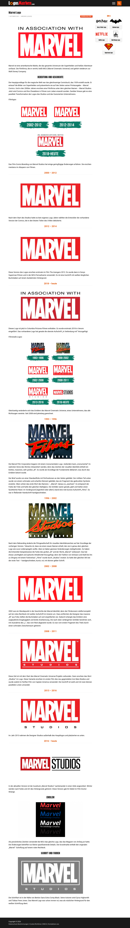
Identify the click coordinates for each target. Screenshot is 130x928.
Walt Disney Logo (115, 40)
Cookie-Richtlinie (35, 924)
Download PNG (86, 16)
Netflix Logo (102, 40)
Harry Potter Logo (101, 27)
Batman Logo (115, 27)
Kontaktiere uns (53, 924)
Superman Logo (109, 53)
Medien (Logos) (26, 16)
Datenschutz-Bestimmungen (18, 924)
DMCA (44, 924)
